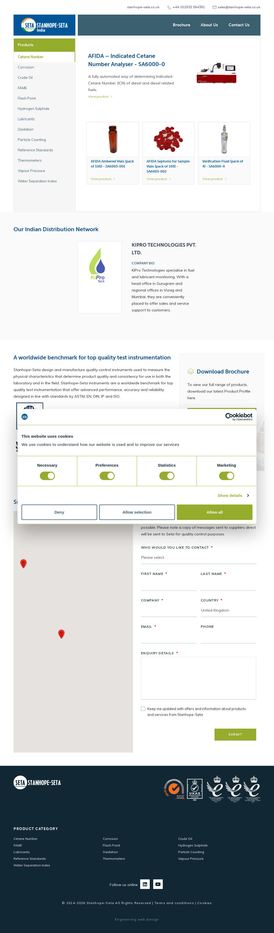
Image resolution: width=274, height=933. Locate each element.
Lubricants (22, 852)
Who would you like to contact (177, 547)
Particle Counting (191, 852)
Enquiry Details (159, 653)
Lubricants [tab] (26, 119)
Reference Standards (30, 859)
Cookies (204, 903)
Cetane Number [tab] (30, 57)
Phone (207, 627)
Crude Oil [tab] (25, 77)
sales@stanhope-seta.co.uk (239, 7)
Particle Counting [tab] (32, 139)
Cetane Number (25, 839)
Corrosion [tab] (26, 67)
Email (148, 627)
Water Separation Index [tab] (37, 181)
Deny (59, 512)
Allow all (215, 512)
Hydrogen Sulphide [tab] (33, 108)
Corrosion (110, 839)
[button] (23, 564)
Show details (230, 495)
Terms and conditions (174, 903)
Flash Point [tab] (27, 98)
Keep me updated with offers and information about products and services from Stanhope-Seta (196, 712)
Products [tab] (25, 44)
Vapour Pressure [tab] (31, 171)
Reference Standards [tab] (35, 150)
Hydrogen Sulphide (193, 845)
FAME (18, 845)
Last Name (213, 574)
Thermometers (114, 859)
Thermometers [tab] (30, 160)
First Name (154, 574)
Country (211, 600)
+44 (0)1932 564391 (189, 7)
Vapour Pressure (191, 859)
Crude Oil (185, 839)
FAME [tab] (22, 88)
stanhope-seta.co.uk (143, 7)
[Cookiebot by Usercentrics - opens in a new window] (229, 417)
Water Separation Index (32, 865)
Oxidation (110, 852)
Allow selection (136, 512)
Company (152, 600)
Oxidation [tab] (25, 129)
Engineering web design (137, 919)
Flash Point (111, 845)
